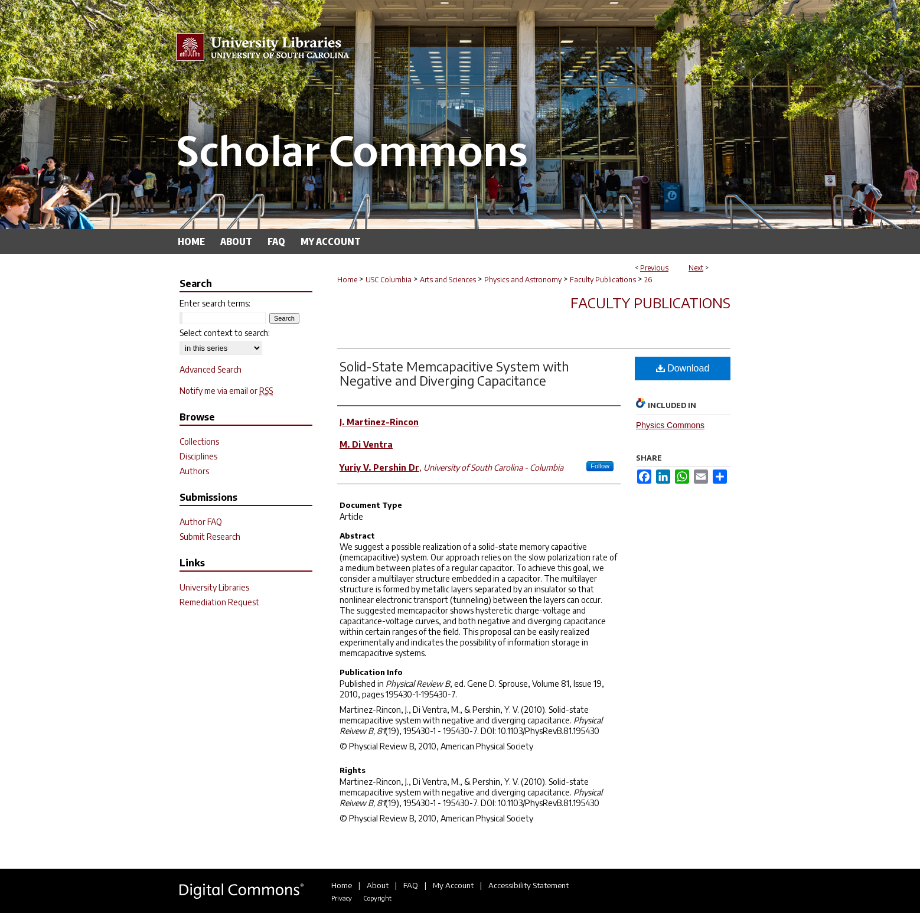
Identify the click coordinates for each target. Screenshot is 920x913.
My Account (453, 885)
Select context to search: (225, 333)
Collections (199, 441)
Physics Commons (670, 425)
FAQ (410, 885)
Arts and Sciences (448, 279)
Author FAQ (201, 522)
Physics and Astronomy (523, 279)
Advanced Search (211, 369)
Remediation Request (219, 602)
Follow (600, 465)
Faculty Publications (603, 279)
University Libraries (214, 587)
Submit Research (210, 537)
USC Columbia (389, 279)
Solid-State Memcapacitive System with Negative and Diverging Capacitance (454, 373)
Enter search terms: (215, 303)
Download (683, 368)
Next (696, 267)
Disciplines (198, 456)
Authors (194, 471)
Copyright (377, 898)
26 (648, 279)
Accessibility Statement (528, 885)
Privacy (341, 898)
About (378, 885)
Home (347, 279)
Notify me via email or (226, 391)
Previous (654, 267)
